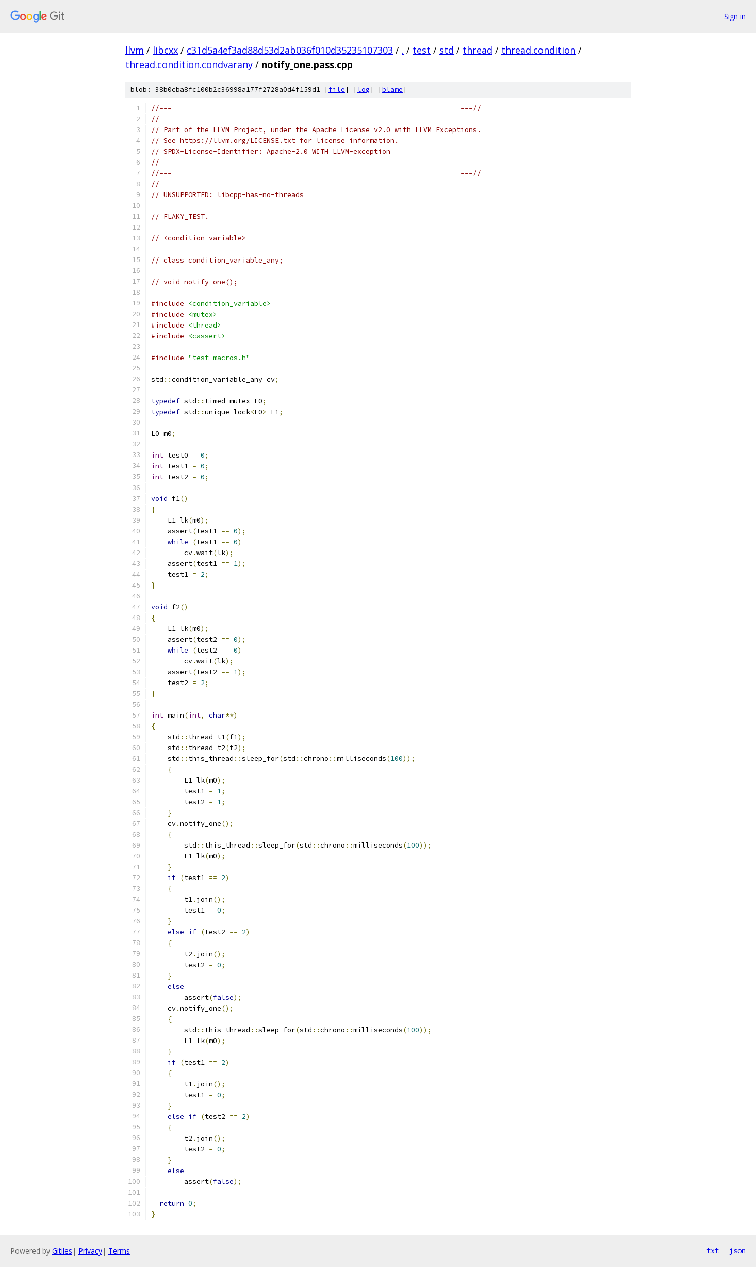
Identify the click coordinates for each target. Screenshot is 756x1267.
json (737, 1250)
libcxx (165, 50)
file (336, 89)
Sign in (735, 16)
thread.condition (538, 50)
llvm (134, 50)
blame (392, 89)
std (446, 50)
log (363, 89)
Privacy (90, 1251)
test (422, 50)
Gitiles (62, 1251)
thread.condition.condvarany (189, 64)
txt (712, 1250)
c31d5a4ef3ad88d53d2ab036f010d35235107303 (290, 50)
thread (477, 50)
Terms (119, 1251)
